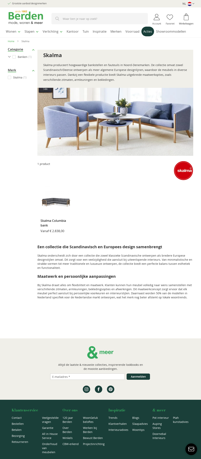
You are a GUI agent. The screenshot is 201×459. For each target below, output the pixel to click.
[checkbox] (21, 85)
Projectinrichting (94, 444)
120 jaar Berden (68, 420)
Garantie (47, 428)
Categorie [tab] (15, 56)
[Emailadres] (87, 377)
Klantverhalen (117, 424)
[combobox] (99, 18)
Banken (22, 64)
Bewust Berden (93, 438)
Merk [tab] (12, 77)
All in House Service (50, 436)
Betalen (17, 430)
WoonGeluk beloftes (90, 420)
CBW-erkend (71, 444)
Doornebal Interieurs (159, 436)
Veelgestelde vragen (50, 420)
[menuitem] (14, 31)
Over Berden (67, 430)
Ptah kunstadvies (181, 420)
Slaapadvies (140, 424)
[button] (188, 4)
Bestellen (18, 424)
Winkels (68, 438)
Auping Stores (157, 426)
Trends (112, 418)
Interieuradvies (118, 430)
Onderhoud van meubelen (49, 448)
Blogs (135, 418)
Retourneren (20, 442)
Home (11, 48)
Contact (17, 418)
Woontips (138, 430)
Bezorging (18, 436)
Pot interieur (161, 418)
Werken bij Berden (90, 430)
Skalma (17, 85)
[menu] (100, 36)
